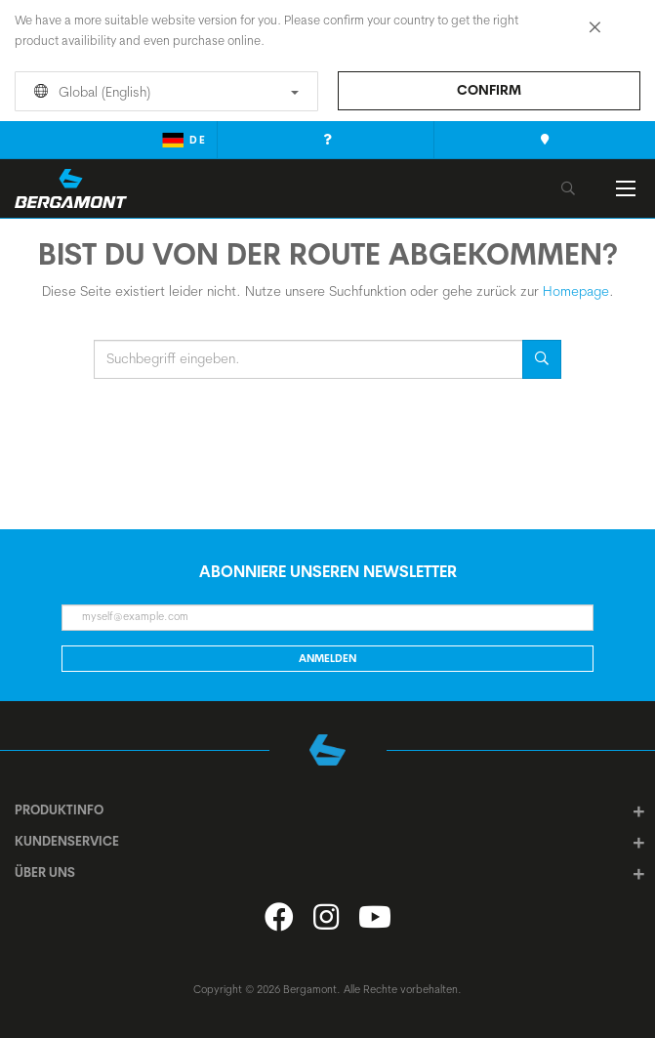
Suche (541, 359)
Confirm (489, 90)
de (183, 139)
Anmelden (327, 658)
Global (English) (163, 92)
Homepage (576, 291)
